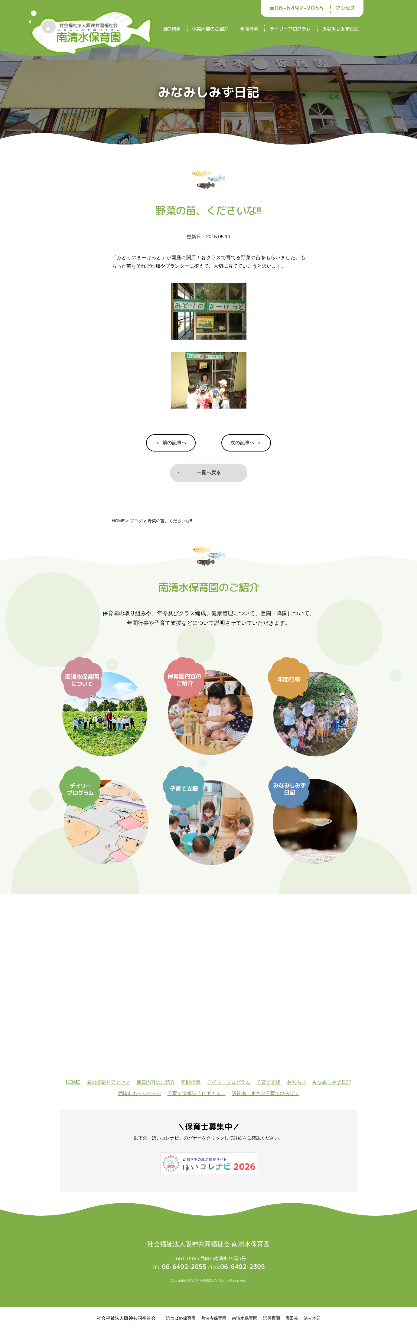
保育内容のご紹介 (210, 28)
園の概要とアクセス (108, 1082)
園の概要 (171, 28)
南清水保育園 (244, 1318)
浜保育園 (271, 1318)
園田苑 (291, 1318)
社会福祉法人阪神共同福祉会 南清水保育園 (208, 1243)
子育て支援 (268, 1082)
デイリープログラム (290, 28)
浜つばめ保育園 (181, 1318)
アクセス (345, 8)
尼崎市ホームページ (139, 1093)
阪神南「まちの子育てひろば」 (265, 1093)
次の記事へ (242, 442)
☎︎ (296, 8)
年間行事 (249, 28)
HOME (73, 1082)
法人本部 (312, 1318)
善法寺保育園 (213, 1318)
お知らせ (296, 1082)
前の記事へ (174, 442)
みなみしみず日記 (340, 28)
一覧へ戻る (209, 472)
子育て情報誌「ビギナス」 (197, 1093)
